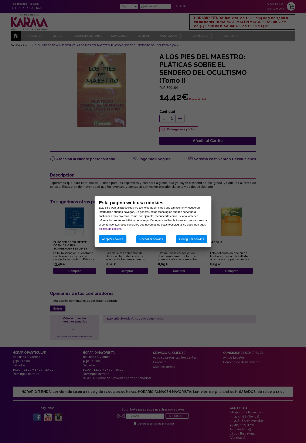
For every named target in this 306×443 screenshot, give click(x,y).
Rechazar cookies (151, 239)
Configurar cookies (191, 239)
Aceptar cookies (112, 239)
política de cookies (110, 228)
